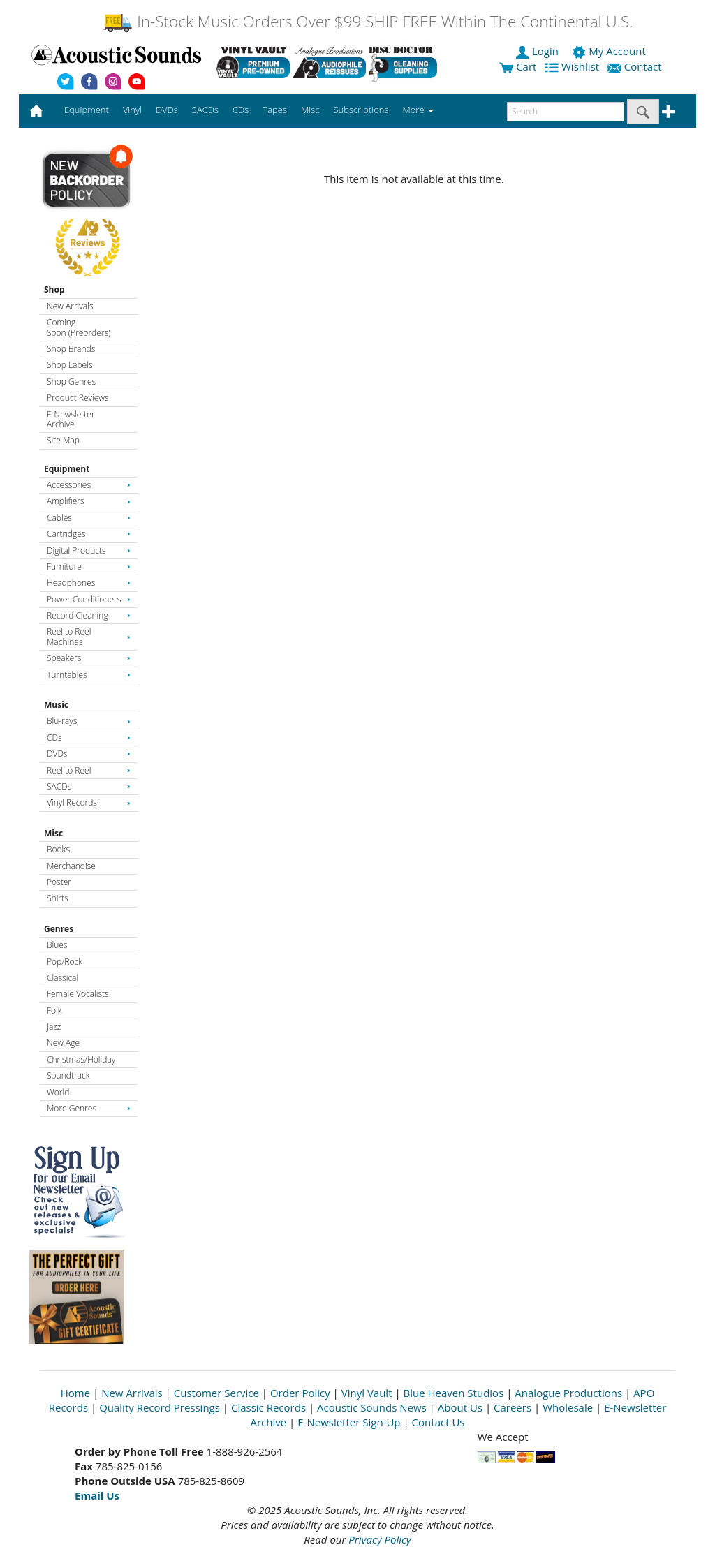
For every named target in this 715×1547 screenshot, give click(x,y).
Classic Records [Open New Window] (268, 1407)
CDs (89, 737)
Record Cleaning (89, 615)
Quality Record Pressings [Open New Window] (159, 1407)
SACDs (89, 786)
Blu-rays (89, 721)
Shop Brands (71, 349)
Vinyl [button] (132, 109)
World (58, 1092)
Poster (59, 882)
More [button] (418, 109)
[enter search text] (565, 111)
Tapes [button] (275, 109)
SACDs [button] (205, 109)
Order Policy (300, 1393)
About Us (460, 1407)
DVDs (89, 754)
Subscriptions (360, 109)
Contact (636, 66)
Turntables (89, 675)
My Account (610, 51)
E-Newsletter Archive (71, 419)
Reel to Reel (89, 770)
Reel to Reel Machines (89, 636)
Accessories (89, 485)
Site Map (63, 440)
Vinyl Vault (366, 1393)
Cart (517, 66)
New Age (63, 1043)
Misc (53, 833)
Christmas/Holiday (81, 1059)
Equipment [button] (86, 109)
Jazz (54, 1026)
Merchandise (71, 866)
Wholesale (568, 1407)
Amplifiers (89, 501)
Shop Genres (71, 381)
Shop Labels (69, 365)
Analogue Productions (568, 1393)
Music (56, 705)
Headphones (89, 583)
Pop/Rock (64, 962)
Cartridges (89, 534)
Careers (512, 1407)
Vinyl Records (89, 802)
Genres (58, 929)
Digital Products (89, 550)
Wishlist (573, 66)
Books (58, 849)
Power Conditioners (89, 599)
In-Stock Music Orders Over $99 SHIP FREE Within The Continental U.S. (368, 21)
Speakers (89, 658)
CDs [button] (241, 109)
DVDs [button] (167, 109)
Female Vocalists (78, 994)
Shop (54, 289)
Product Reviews (78, 398)
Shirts (57, 898)
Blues (57, 945)
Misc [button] (310, 109)
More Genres (89, 1108)
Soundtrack (68, 1075)
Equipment (66, 469)
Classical (62, 978)
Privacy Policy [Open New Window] (379, 1539)
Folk (54, 1010)
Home (75, 1393)
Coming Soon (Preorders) (78, 327)
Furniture (89, 566)
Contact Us (438, 1422)
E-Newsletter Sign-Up (348, 1422)
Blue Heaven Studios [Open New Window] (454, 1393)
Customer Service (216, 1393)
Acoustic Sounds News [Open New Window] (372, 1407)
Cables (89, 518)
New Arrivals (70, 306)
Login (538, 51)
